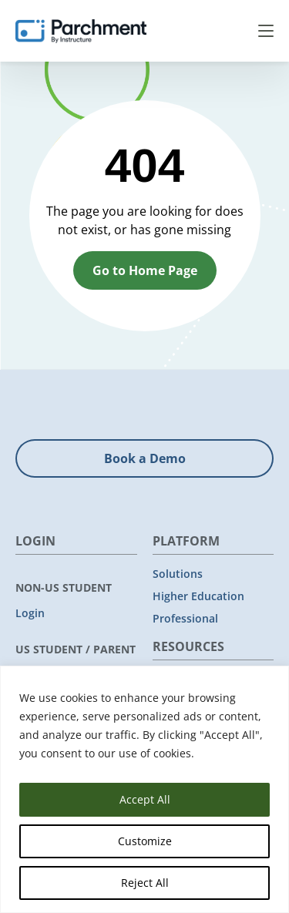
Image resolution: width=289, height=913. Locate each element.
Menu (266, 31)
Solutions (178, 573)
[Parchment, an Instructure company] (80, 31)
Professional (185, 618)
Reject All (145, 882)
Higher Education (198, 596)
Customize (145, 841)
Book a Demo (145, 458)
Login (30, 613)
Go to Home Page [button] (144, 270)
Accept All (144, 799)
